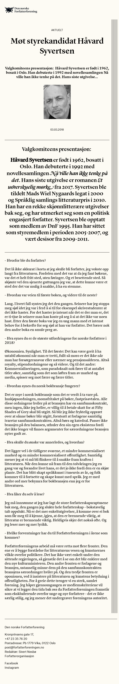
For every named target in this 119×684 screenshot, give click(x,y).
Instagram (12, 667)
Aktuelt (57, 30)
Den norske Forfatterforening (21, 9)
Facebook (11, 663)
